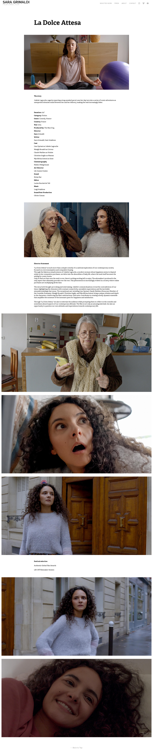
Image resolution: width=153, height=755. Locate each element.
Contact (132, 3)
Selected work (106, 3)
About (124, 3)
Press (116, 3)
